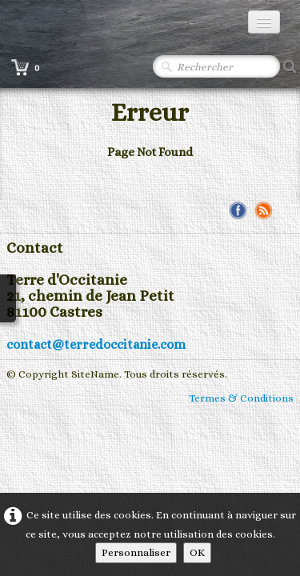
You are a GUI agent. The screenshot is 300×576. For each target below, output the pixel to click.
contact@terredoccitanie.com (96, 344)
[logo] (84, 22)
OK (197, 552)
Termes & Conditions (241, 398)
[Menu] (264, 22)
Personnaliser (136, 552)
